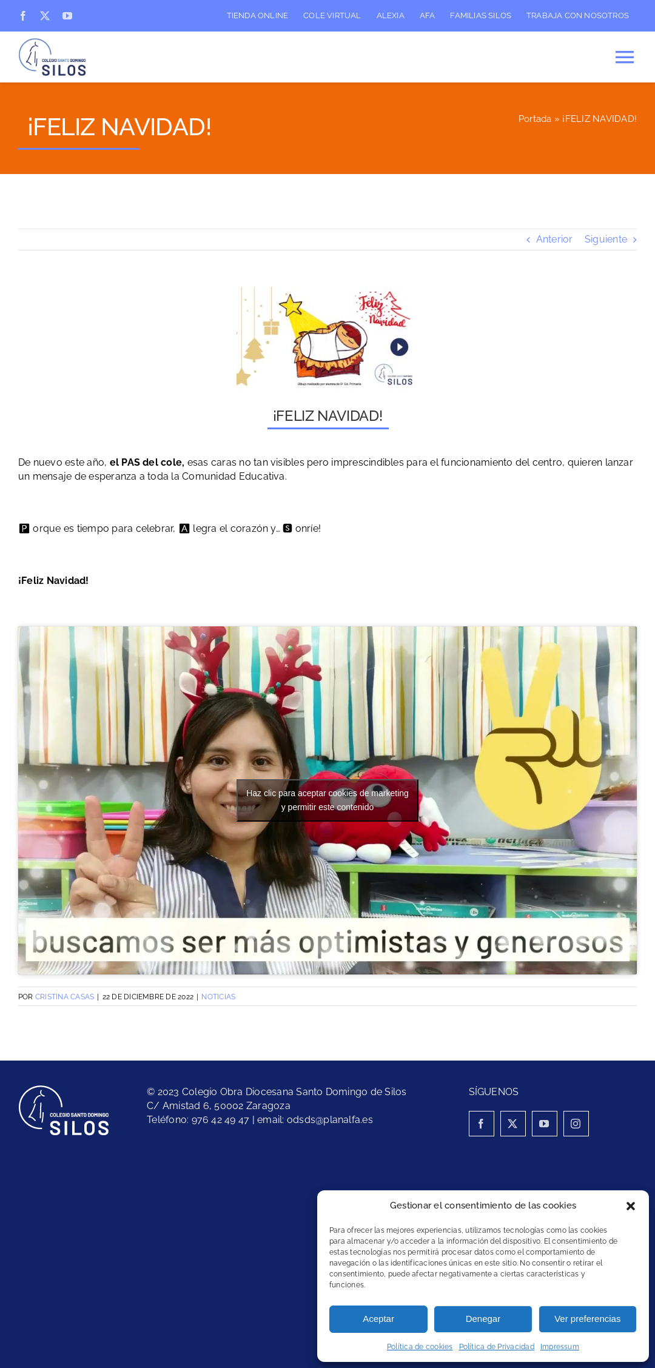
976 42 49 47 (221, 1119)
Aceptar (378, 1318)
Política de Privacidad (496, 1347)
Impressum (559, 1347)
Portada (535, 118)
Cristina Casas (64, 997)
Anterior (554, 239)
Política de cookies (420, 1347)
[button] (631, 1206)
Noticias (218, 997)
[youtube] (67, 16)
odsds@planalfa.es (330, 1119)
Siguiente (606, 239)
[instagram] (576, 1123)
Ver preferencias (587, 1318)
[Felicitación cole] (327, 338)
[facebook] (23, 16)
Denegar (483, 1318)
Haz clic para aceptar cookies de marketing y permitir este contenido (327, 800)
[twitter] (45, 16)
